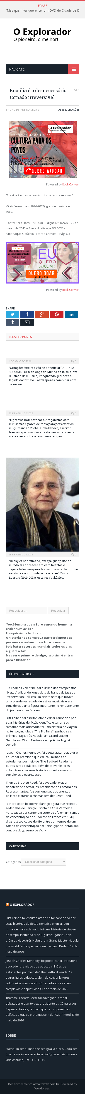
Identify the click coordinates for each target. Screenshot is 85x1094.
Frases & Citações (67, 109)
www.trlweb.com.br (46, 1084)
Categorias (13, 862)
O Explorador (22, 904)
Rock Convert (70, 184)
